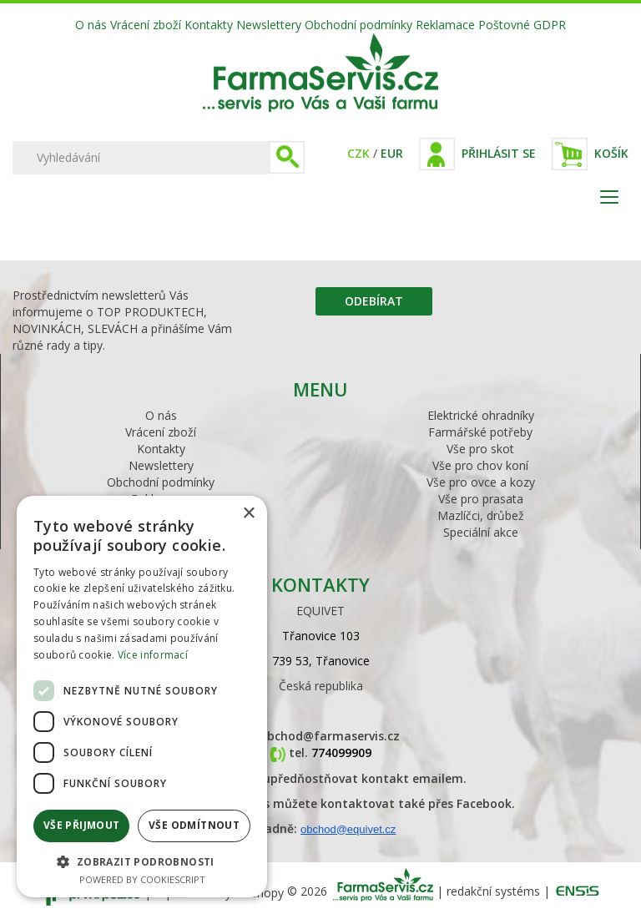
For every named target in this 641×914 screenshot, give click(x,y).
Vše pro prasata (480, 499)
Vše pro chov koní (480, 465)
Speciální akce (480, 532)
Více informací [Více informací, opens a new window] (153, 655)
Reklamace (445, 25)
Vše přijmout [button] (81, 825)
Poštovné (504, 25)
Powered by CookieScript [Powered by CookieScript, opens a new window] (142, 879)
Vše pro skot (480, 449)
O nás (91, 25)
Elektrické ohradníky (480, 415)
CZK (358, 153)
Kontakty (208, 25)
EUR (392, 153)
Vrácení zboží (145, 25)
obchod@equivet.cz (348, 829)
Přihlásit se (499, 153)
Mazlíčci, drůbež (480, 515)
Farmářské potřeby (480, 432)
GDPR (549, 25)
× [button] (248, 513)
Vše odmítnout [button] (194, 825)
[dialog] (142, 696)
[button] (141, 861)
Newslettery (268, 25)
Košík (611, 153)
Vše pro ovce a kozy (480, 482)
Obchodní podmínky (358, 25)
